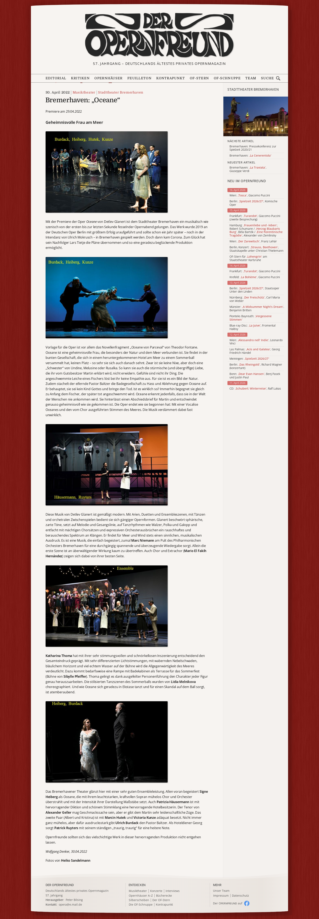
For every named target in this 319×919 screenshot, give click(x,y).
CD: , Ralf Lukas (255, 388)
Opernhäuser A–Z (141, 895)
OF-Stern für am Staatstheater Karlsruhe (248, 258)
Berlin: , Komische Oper (253, 203)
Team (250, 78)
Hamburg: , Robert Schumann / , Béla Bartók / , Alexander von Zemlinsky (256, 230)
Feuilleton (139, 78)
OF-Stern (199, 78)
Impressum (221, 895)
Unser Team (221, 891)
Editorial (56, 78)
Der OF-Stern (161, 900)
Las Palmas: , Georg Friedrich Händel (254, 351)
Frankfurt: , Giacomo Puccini (254, 271)
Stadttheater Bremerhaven (120, 92)
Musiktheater (84, 92)
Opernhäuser (108, 78)
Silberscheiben (139, 900)
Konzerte (156, 891)
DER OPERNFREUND (60, 885)
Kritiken (80, 78)
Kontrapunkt (170, 78)
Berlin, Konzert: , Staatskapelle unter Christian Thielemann (256, 249)
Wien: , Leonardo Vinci (256, 342)
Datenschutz (240, 895)
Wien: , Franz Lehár (253, 241)
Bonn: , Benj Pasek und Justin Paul (254, 375)
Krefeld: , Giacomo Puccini (254, 277)
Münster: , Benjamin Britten (256, 308)
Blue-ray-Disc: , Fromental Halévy (252, 327)
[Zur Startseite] (159, 35)
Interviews (173, 891)
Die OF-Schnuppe (141, 904)
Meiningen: (249, 358)
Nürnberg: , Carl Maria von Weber (254, 299)
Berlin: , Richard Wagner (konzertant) (255, 366)
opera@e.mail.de (70, 904)
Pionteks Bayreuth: (250, 318)
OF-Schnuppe (227, 78)
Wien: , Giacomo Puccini (249, 195)
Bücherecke (164, 895)
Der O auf (227, 903)
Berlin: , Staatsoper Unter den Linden (254, 290)
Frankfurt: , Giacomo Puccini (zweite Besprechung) (254, 217)
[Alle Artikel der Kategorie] (255, 116)
